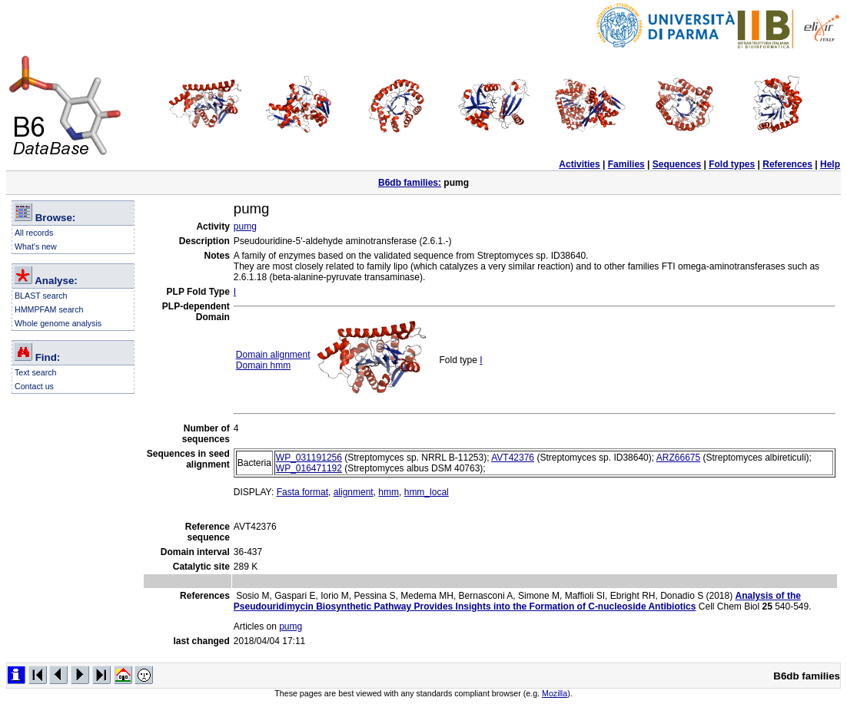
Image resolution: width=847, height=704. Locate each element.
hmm (388, 492)
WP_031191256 (309, 457)
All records (34, 232)
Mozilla (554, 693)
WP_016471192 (309, 468)
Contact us (34, 386)
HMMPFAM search (49, 309)
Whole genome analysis (58, 323)
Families (626, 164)
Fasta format (302, 492)
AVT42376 (512, 457)
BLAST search (41, 295)
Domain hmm (263, 365)
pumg (245, 226)
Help (830, 164)
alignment (354, 492)
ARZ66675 (678, 457)
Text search (36, 372)
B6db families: (409, 182)
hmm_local (426, 492)
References (787, 164)
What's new (36, 246)
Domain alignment (273, 354)
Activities (579, 164)
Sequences (677, 164)
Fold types (732, 164)
